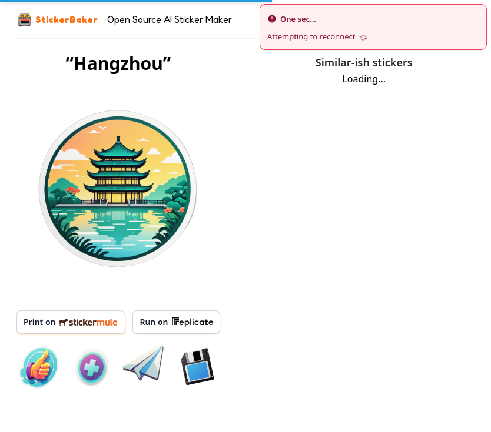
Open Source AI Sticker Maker (169, 19)
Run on (176, 322)
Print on (71, 321)
